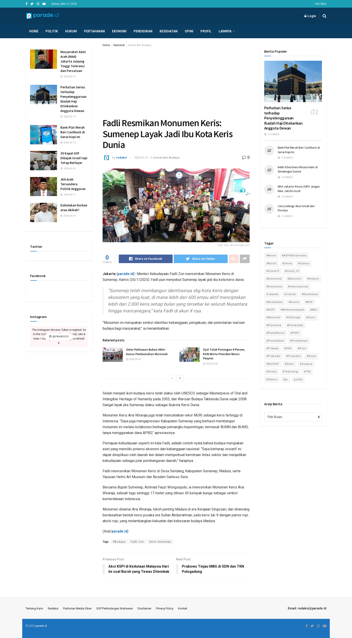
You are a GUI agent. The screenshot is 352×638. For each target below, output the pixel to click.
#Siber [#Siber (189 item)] (289, 364)
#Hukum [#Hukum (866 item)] (313, 278)
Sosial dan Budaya (139, 45)
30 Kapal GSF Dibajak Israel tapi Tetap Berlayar (73, 158)
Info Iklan (320, 3)
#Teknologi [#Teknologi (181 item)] (290, 371)
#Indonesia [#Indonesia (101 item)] (274, 286)
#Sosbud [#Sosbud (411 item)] (306, 364)
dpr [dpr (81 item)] (285, 379)
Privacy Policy (164, 608)
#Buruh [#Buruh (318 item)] (271, 263)
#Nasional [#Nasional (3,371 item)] (273, 317)
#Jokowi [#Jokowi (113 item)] (290, 294)
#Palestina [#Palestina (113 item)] (273, 325)
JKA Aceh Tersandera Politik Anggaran (73, 184)
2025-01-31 (141, 157)
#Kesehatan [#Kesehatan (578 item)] (274, 302)
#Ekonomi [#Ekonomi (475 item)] (294, 278)
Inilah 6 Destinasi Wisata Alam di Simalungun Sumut (298, 169)
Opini (189, 31)
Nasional (119, 45)
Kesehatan (169, 31)
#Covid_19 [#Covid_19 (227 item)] (292, 271)
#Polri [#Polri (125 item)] (302, 348)
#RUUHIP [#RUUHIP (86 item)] (272, 364)
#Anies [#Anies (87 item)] (271, 255)
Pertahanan (94, 31)
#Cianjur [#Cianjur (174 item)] (304, 263)
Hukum (71, 31)
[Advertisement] (176, 81)
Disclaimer (144, 608)
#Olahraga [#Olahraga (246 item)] (293, 317)
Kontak (182, 608)
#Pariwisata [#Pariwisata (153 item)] (295, 325)
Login (310, 16)
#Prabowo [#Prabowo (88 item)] (273, 356)
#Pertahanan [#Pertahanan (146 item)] (299, 340)
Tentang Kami (34, 608)
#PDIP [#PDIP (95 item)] (294, 332)
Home (33, 31)
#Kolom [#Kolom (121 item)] (294, 302)
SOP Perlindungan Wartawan (114, 608)
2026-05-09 (133, 359)
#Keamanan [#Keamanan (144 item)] (310, 294)
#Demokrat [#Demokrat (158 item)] (274, 278)
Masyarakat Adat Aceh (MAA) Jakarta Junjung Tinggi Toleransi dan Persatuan (73, 61)
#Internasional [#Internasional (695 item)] (298, 286)
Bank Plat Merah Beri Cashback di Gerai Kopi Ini (72, 132)
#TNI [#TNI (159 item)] (307, 371)
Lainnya (225, 31)
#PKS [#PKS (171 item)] (288, 348)
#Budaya (119, 541)
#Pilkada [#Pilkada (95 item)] (272, 348)
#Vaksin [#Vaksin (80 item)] (271, 379)
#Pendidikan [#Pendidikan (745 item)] (275, 340)
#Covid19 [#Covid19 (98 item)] (272, 271)
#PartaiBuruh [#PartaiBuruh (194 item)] (275, 332)
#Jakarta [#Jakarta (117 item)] (272, 294)
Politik (52, 31)
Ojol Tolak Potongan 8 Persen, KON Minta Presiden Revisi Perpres (224, 353)
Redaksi (53, 608)
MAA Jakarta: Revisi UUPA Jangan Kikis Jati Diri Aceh (299, 188)
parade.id (41, 625)
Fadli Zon (137, 541)
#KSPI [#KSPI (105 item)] (270, 309)
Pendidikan (143, 31)
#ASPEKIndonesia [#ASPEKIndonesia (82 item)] (294, 255)
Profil (205, 31)
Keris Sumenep (160, 541)
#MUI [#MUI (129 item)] (313, 309)
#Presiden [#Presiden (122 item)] (293, 356)
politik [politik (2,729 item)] (298, 379)
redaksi (121, 157)
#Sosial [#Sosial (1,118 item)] (271, 371)
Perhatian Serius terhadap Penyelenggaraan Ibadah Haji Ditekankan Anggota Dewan (283, 118)
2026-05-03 (210, 363)
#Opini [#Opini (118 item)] (310, 317)
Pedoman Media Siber (77, 608)
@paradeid (59, 336)
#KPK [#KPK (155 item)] (309, 302)
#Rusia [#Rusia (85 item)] (311, 356)
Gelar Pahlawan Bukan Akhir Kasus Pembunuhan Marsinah (147, 351)
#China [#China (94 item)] (287, 263)
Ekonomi (119, 31)
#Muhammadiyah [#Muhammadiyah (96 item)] (292, 309)
